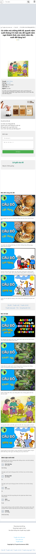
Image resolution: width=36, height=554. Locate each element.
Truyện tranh (19, 542)
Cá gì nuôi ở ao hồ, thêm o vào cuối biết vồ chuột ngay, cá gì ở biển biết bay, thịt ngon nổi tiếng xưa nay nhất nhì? (17, 452)
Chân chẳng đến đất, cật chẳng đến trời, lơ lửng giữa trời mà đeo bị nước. (17, 394)
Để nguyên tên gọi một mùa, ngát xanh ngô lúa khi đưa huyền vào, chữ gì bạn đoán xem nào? (17, 341)
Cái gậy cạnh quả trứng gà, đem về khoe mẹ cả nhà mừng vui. (17, 474)
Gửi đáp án (18, 153)
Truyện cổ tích (24, 306)
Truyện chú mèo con (7, 27)
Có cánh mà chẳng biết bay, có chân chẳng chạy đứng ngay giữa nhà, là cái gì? (17, 247)
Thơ (17, 309)
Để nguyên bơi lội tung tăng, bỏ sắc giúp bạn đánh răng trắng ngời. (16, 497)
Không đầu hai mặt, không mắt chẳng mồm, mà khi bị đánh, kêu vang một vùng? (18, 462)
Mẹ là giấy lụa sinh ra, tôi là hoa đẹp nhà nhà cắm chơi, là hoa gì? (17, 220)
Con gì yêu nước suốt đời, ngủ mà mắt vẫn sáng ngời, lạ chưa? (17, 426)
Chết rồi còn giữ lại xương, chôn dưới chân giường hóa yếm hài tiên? (17, 300)
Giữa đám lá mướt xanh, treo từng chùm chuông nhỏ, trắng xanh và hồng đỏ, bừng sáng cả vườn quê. (17, 368)
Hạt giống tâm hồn (25, 309)
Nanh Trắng (9, 81)
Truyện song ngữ (10, 309)
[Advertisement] (18, 13)
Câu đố (9, 83)
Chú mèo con (19, 540)
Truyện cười (16, 306)
